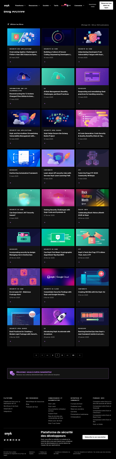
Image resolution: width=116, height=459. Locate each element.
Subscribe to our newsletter (95, 437)
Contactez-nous (76, 406)
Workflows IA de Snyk (11, 406)
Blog (27, 404)
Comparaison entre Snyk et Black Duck (102, 416)
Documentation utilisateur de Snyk (57, 410)
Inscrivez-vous (93, 5)
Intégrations (8, 411)
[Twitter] (5, 440)
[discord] (19, 440)
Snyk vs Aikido (98, 424)
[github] (13, 440)
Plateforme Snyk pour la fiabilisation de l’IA (12, 402)
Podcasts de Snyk (32, 407)
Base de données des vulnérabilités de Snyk (55, 417)
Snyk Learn (52, 406)
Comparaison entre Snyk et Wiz (102, 421)
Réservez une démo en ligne (106, 5)
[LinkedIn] (10, 440)
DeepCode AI (8, 409)
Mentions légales (32, 452)
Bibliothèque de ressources (35, 402)
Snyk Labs (51, 404)
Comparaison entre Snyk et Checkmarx (102, 412)
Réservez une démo (77, 409)
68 (72, 354)
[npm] (16, 440)
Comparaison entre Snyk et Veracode (102, 407)
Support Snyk (52, 414)
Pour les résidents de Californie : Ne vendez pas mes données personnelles (92, 452)
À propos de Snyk (76, 404)
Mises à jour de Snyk (55, 421)
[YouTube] (8, 440)
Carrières (74, 412)
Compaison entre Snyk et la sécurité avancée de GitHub (102, 402)
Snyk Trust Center (54, 423)
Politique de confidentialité (43, 452)
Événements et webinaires (79, 414)
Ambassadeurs (76, 417)
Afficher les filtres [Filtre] (16, 24)
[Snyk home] (7, 5)
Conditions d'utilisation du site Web (62, 452)
